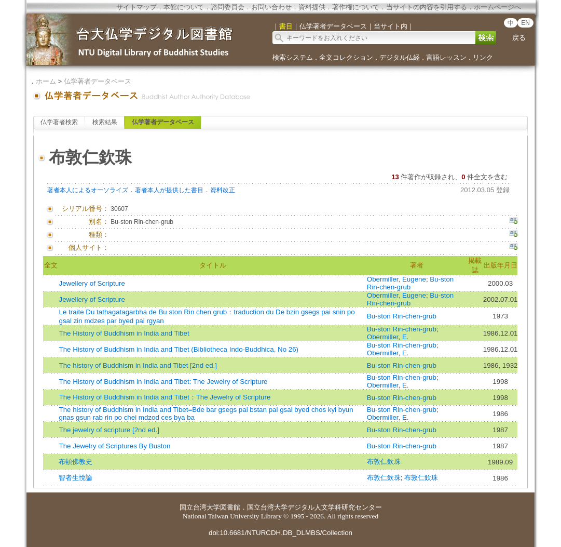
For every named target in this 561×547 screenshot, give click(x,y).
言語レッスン (446, 57)
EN (525, 22)
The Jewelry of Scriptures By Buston (114, 446)
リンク (483, 57)
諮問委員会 (227, 7)
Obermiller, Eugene (396, 279)
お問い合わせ (271, 7)
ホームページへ (497, 7)
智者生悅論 (75, 478)
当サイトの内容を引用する (426, 7)
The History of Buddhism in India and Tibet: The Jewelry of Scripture (163, 381)
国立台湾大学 (200, 507)
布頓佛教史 (75, 461)
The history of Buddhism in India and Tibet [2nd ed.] (138, 365)
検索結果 (104, 122)
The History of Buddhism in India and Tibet (124, 333)
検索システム (292, 57)
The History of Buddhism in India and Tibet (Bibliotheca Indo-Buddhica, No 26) (178, 349)
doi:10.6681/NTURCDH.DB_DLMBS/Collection (280, 533)
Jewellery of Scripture (92, 283)
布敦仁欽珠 (384, 461)
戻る (519, 38)
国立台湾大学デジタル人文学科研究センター (314, 507)
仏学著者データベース (97, 81)
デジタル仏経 (399, 57)
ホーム (46, 81)
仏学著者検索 (59, 122)
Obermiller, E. (388, 337)
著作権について (355, 7)
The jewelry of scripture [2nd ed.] (109, 430)
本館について (183, 7)
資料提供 (311, 7)
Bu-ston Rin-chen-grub (410, 283)
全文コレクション (346, 57)
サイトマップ (136, 7)
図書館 (230, 507)
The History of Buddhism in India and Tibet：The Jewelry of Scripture (164, 397)
